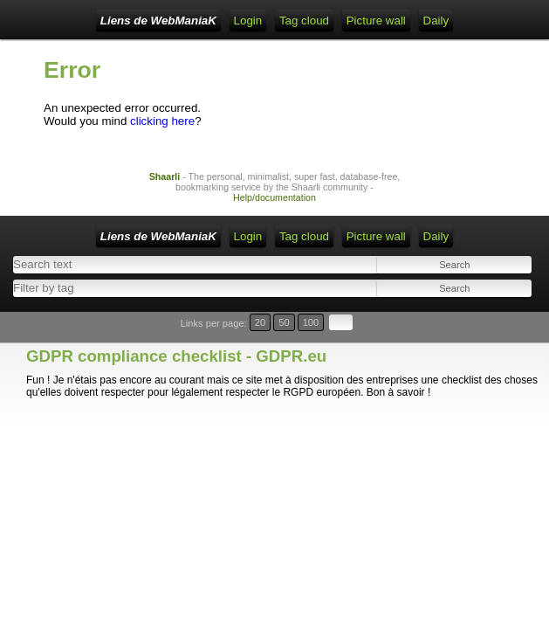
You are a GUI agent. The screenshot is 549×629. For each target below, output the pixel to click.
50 (283, 322)
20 (260, 322)
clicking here (162, 121)
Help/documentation (274, 197)
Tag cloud (304, 20)
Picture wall (376, 20)
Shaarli (165, 176)
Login (248, 20)
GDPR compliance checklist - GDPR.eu (176, 356)
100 (311, 322)
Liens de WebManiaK (158, 20)
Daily (436, 20)
